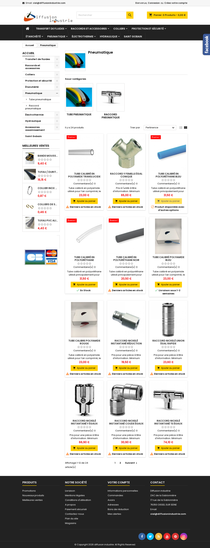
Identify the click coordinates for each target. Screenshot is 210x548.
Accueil (28, 53)
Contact (157, 482)
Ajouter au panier (84, 201)
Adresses (113, 504)
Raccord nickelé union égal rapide (168, 342)
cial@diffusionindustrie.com (49, 2)
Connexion (154, 2)
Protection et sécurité (148, 28)
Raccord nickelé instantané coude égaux (126, 422)
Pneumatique (56, 36)
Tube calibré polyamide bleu (168, 258)
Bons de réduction (118, 509)
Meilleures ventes (32, 500)
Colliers (119, 28)
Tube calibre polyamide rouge (84, 342)
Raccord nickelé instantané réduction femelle (126, 343)
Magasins (70, 523)
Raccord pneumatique (33, 107)
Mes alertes (114, 514)
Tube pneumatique (40, 99)
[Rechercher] (105, 15)
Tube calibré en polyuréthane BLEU (168, 175)
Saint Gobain (133, 36)
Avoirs (111, 500)
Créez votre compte (175, 2)
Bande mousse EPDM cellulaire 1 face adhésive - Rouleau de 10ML (48, 155)
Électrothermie (82, 36)
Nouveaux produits (33, 495)
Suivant (131, 463)
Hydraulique (108, 36)
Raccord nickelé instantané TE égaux (168, 422)
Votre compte (119, 482)
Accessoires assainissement (35, 128)
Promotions (29, 490)
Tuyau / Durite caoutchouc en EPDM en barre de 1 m (48, 172)
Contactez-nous (74, 514)
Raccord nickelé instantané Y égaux (84, 422)
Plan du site (71, 518)
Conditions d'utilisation (78, 500)
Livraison (70, 490)
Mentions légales (75, 495)
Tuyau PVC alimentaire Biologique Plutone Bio (48, 220)
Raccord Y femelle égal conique (126, 175)
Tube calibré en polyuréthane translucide (84, 260)
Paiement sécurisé (76, 509)
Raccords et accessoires (89, 28)
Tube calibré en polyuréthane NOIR (126, 258)
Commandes (115, 495)
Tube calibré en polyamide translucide (84, 175)
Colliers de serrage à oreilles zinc (48, 204)
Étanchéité (33, 36)
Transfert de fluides (50, 28)
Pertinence (160, 128)
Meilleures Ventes (35, 146)
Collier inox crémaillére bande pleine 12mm (48, 188)
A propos (70, 504)
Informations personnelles (123, 490)
